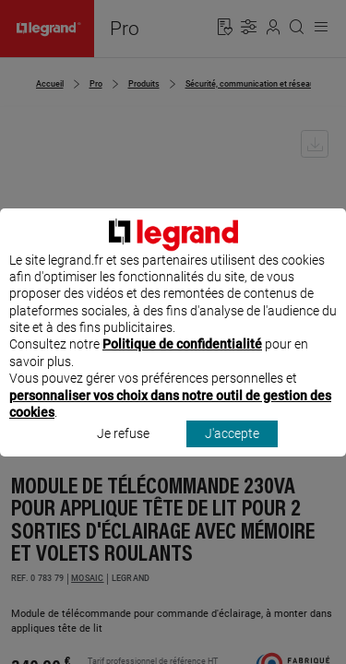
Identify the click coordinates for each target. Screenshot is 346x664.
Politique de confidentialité (182, 361)
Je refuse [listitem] (123, 451)
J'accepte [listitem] (232, 451)
